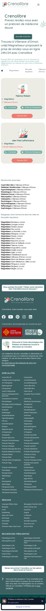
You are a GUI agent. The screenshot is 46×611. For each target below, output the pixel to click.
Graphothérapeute (8, 415)
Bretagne (5, 507)
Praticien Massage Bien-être (11, 449)
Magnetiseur (14, 71)
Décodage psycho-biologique (11, 404)
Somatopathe (6, 481)
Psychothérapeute (30, 473)
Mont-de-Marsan (16, 259)
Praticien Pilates (7, 454)
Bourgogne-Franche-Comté (33, 504)
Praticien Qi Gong (30, 454)
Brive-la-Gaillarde (15, 243)
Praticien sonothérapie (9, 467)
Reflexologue (6, 476)
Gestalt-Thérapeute (30, 412)
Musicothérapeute (30, 426)
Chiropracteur (6, 388)
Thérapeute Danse (8, 487)
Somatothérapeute (30, 481)
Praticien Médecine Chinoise (11, 451)
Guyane (26, 512)
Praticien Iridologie (8, 446)
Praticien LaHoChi (30, 446)
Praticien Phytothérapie (32, 451)
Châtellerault (14, 255)
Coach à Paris (6, 554)
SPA (3, 478)
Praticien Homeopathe (31, 443)
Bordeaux (13, 222)
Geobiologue (6, 412)
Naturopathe (28, 429)
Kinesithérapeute (7, 424)
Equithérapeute (7, 407)
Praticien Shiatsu (29, 457)
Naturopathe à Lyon (8, 541)
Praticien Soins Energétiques (11, 460)
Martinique (5, 518)
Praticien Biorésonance (31, 438)
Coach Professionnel (8, 391)
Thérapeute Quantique (9, 492)
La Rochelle (13, 232)
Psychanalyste (28, 467)
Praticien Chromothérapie (10, 440)
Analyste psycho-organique (11, 380)
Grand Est (27, 510)
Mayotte (27, 518)
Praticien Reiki (6, 457)
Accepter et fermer (23, 607)
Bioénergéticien (7, 386)
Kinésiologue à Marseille (10, 556)
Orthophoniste (7, 432)
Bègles (11, 269)
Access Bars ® (6, 377)
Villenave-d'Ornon (42, 70)
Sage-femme (28, 478)
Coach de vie (28, 391)
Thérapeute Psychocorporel (33, 490)
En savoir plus (13, 603)
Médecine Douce (7, 429)
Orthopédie (28, 432)
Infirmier (5, 421)
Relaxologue (28, 476)
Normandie (5, 521)
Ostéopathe (6, 435)
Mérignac (13, 234)
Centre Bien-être (29, 386)
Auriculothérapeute (30, 383)
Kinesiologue (28, 421)
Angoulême (13, 248)
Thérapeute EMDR (30, 487)
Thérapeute (28, 484)
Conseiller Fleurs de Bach (32, 394)
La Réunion (27, 515)
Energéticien (28, 404)
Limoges (12, 225)
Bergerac (12, 266)
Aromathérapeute (30, 380)
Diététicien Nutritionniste (32, 401)
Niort (11, 238)
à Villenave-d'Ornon (15, 185)
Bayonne (12, 241)
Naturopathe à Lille (30, 551)
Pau (10, 229)
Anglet (11, 250)
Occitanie (5, 523)
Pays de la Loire (29, 523)
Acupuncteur (28, 377)
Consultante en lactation (10, 399)
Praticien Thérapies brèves (33, 460)
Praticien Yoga (6, 463)
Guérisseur (27, 415)
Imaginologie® (29, 418)
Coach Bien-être (29, 388)
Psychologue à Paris (8, 538)
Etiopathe (5, 410)
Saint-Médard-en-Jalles (18, 262)
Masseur (5, 426)
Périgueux (13, 264)
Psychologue (6, 470)
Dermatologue (6, 401)
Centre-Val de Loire (30, 507)
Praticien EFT (28, 440)
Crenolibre (6, 309)
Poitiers (12, 227)
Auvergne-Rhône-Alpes (10, 504)
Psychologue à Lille (30, 545)
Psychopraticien (7, 473)
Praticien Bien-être (8, 438)
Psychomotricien (29, 470)
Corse (4, 510)
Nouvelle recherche (23, 37)
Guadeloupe (6, 512)
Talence (12, 245)
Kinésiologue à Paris (8, 548)
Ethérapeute (28, 407)
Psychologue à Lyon (30, 554)
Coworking (27, 399)
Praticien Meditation (31, 449)
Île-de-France (28, 526)
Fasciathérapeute (29, 410)
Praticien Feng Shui (8, 443)
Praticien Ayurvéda (30, 435)
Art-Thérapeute (7, 383)
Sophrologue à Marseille (32, 538)
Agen (11, 252)
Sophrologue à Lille (8, 545)
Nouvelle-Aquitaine (28, 70)
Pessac (12, 236)
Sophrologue (6, 484)
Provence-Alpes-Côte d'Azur (11, 526)
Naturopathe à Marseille (32, 548)
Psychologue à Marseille (10, 551)
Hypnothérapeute (8, 418)
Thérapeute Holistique (9, 490)
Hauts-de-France (7, 515)
